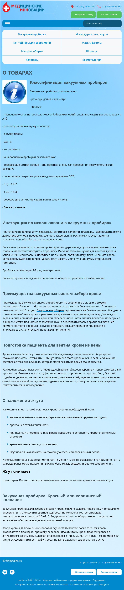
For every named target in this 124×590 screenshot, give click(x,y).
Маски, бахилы (92, 42)
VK (4, 572)
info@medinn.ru (12, 560)
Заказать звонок (109, 14)
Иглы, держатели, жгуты (92, 34)
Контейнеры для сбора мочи (32, 42)
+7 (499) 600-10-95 (112, 6)
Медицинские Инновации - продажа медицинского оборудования (23, 7)
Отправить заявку (84, 14)
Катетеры (32, 60)
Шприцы (92, 51)
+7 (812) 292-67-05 (85, 6)
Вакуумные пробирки (32, 34)
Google (12, 572)
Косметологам (91, 60)
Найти (118, 23)
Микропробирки (32, 51)
